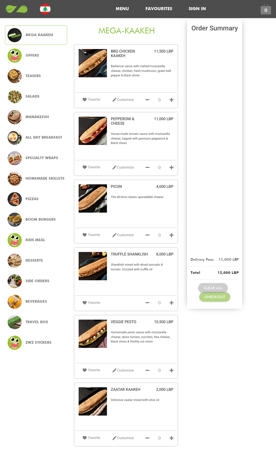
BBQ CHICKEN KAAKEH (123, 53)
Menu (122, 9)
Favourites (158, 9)
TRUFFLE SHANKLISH (129, 254)
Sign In (197, 9)
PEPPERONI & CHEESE (122, 121)
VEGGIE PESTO (123, 322)
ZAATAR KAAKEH (125, 389)
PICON (116, 186)
